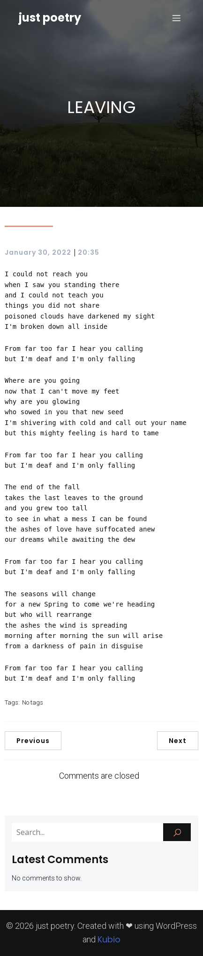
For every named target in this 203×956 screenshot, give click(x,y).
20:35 (88, 252)
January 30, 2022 (38, 252)
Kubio (109, 939)
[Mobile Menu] (176, 18)
